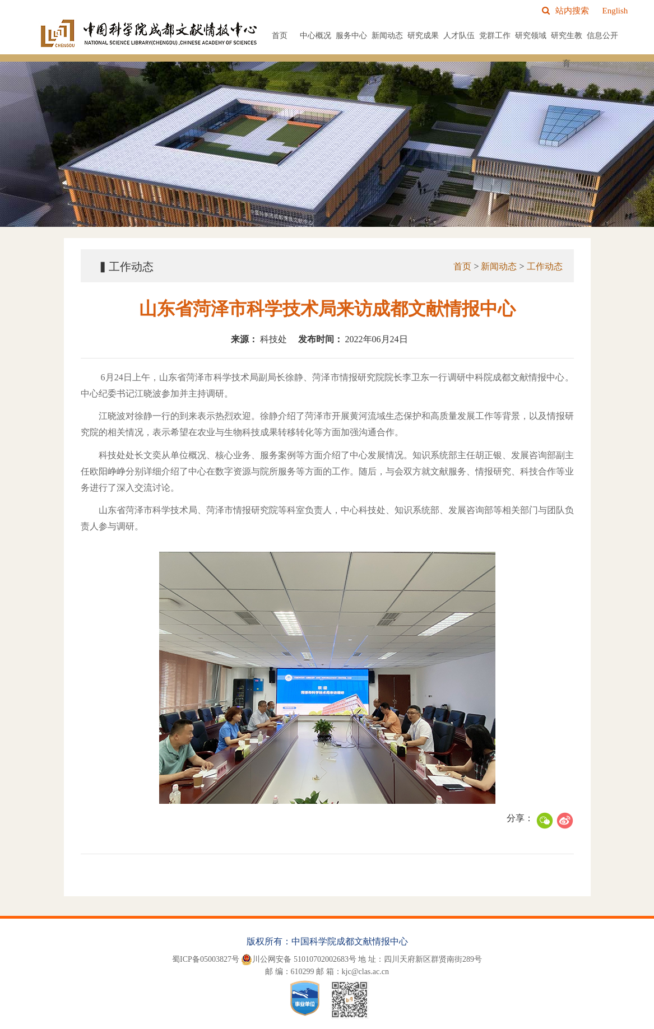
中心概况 (315, 35)
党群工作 (495, 35)
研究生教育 (566, 49)
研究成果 (423, 35)
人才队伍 (459, 35)
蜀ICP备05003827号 (205, 959)
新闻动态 (387, 35)
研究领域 (530, 35)
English (615, 10)
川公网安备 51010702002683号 (298, 959)
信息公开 (602, 35)
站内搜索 (565, 10)
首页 (279, 35)
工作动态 (545, 266)
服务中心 (351, 35)
